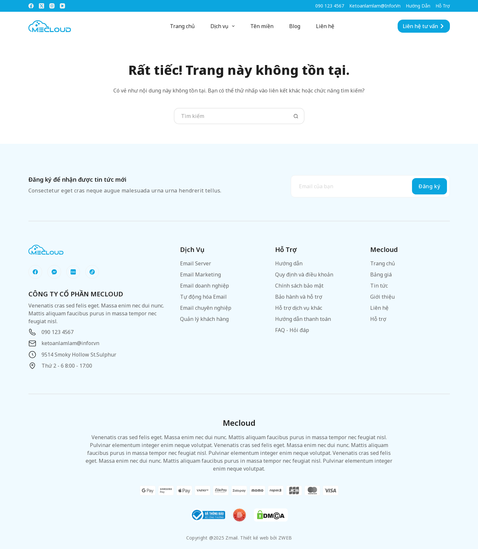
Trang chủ (182, 26)
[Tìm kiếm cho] (231, 116)
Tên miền (261, 26)
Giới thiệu (382, 296)
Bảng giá (381, 274)
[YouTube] (62, 5)
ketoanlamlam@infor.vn (375, 6)
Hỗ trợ (443, 6)
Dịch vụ (223, 26)
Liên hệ (325, 26)
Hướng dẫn (418, 6)
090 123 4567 (329, 6)
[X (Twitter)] (41, 5)
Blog (294, 26)
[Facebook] (31, 5)
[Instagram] (52, 5)
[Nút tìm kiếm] (296, 116)
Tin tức (379, 285)
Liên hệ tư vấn (424, 26)
